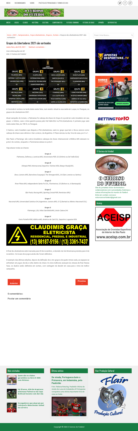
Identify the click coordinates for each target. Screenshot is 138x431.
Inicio (9, 35)
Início (8, 3)
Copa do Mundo (11, 28)
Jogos (16, 22)
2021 (15, 35)
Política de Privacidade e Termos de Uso (53, 3)
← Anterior (14, 282)
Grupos (49, 35)
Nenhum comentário (36, 47)
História (35, 22)
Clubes (25, 22)
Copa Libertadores (37, 35)
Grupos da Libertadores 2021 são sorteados (28, 43)
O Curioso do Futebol (76, 427)
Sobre (32, 3)
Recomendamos (20, 3)
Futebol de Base (88, 22)
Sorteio (56, 35)
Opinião (101, 22)
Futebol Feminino (72, 22)
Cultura (45, 22)
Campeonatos (57, 22)
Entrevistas (112, 22)
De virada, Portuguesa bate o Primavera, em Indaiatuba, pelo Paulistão (67, 380)
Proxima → (82, 282)
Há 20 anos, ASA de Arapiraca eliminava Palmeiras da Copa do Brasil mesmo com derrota (30, 391)
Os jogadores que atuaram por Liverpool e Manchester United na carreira (31, 405)
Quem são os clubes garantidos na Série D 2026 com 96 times (29, 378)
